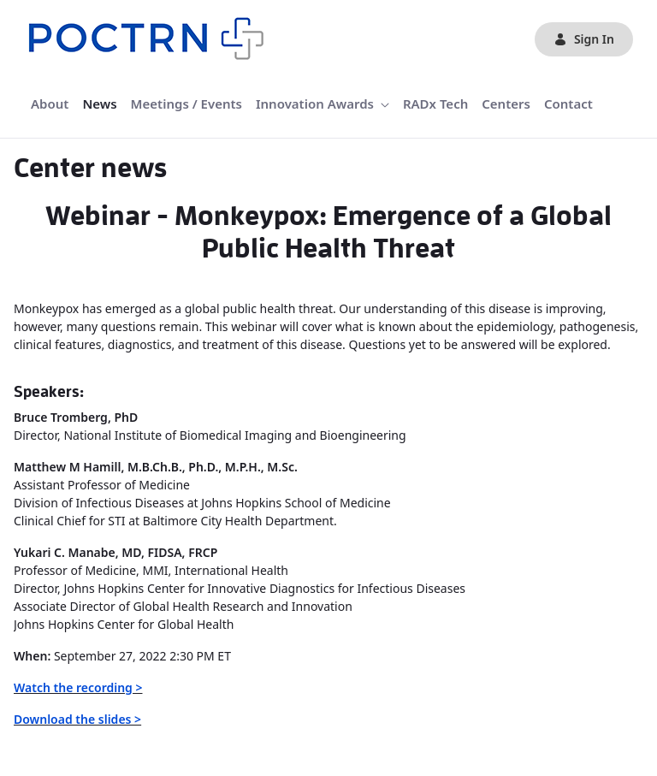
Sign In (583, 39)
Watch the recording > (78, 687)
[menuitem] (49, 104)
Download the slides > (77, 719)
